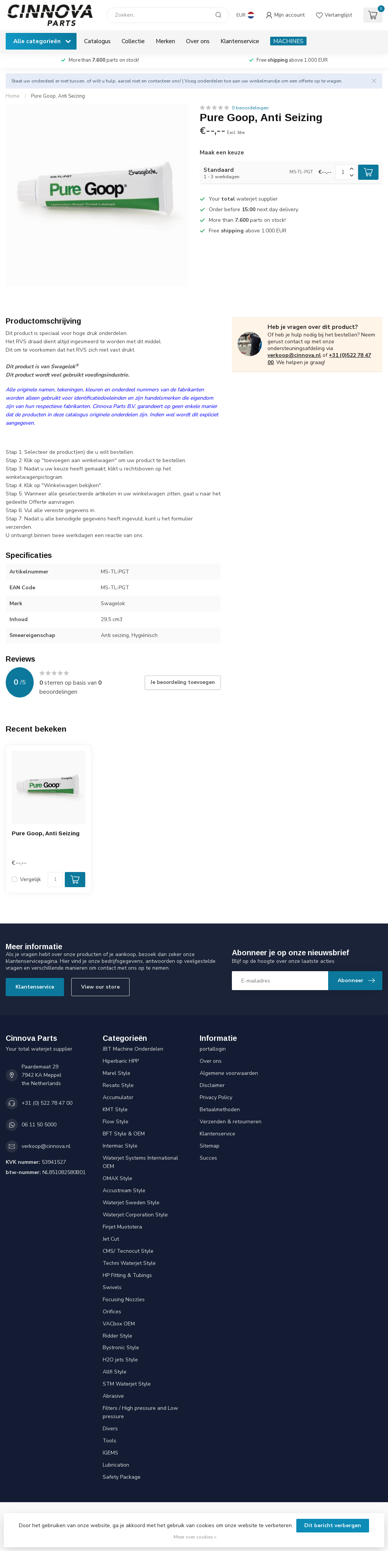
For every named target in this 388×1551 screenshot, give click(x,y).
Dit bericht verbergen (332, 1525)
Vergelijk (30, 879)
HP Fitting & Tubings (127, 1275)
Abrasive (113, 1396)
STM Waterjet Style (127, 1383)
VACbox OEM (119, 1323)
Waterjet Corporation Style (135, 1214)
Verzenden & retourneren (230, 1121)
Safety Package (122, 1477)
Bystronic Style (121, 1347)
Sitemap (209, 1145)
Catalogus (97, 41)
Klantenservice (240, 41)
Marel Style (116, 1073)
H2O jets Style (120, 1359)
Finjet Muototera (122, 1226)
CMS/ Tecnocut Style (128, 1251)
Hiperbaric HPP (121, 1061)
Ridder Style (117, 1335)
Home (13, 96)
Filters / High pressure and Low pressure (140, 1412)
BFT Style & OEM (124, 1133)
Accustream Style (124, 1190)
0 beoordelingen (250, 107)
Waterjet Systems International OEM (140, 1162)
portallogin (213, 1049)
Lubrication (116, 1464)
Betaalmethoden (220, 1109)
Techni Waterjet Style (129, 1263)
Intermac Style (120, 1145)
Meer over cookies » (195, 1537)
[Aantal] (55, 879)
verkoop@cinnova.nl (294, 355)
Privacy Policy (216, 1097)
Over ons (198, 41)
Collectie (133, 41)
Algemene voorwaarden (229, 1073)
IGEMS (110, 1452)
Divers (110, 1428)
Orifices (112, 1311)
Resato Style (118, 1085)
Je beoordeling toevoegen (182, 682)
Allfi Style (115, 1371)
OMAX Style (117, 1178)
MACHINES (288, 41)
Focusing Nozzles (124, 1299)
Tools (109, 1440)
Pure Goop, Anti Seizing (58, 96)
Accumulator (118, 1097)
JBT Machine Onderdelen (133, 1049)
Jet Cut (111, 1239)
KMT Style (115, 1109)
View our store (100, 986)
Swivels (112, 1287)
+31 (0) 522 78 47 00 (47, 1103)
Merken (165, 41)
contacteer (159, 81)
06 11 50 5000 (39, 1124)
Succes (208, 1158)
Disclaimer (212, 1085)
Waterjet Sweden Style (131, 1202)
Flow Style (115, 1121)
